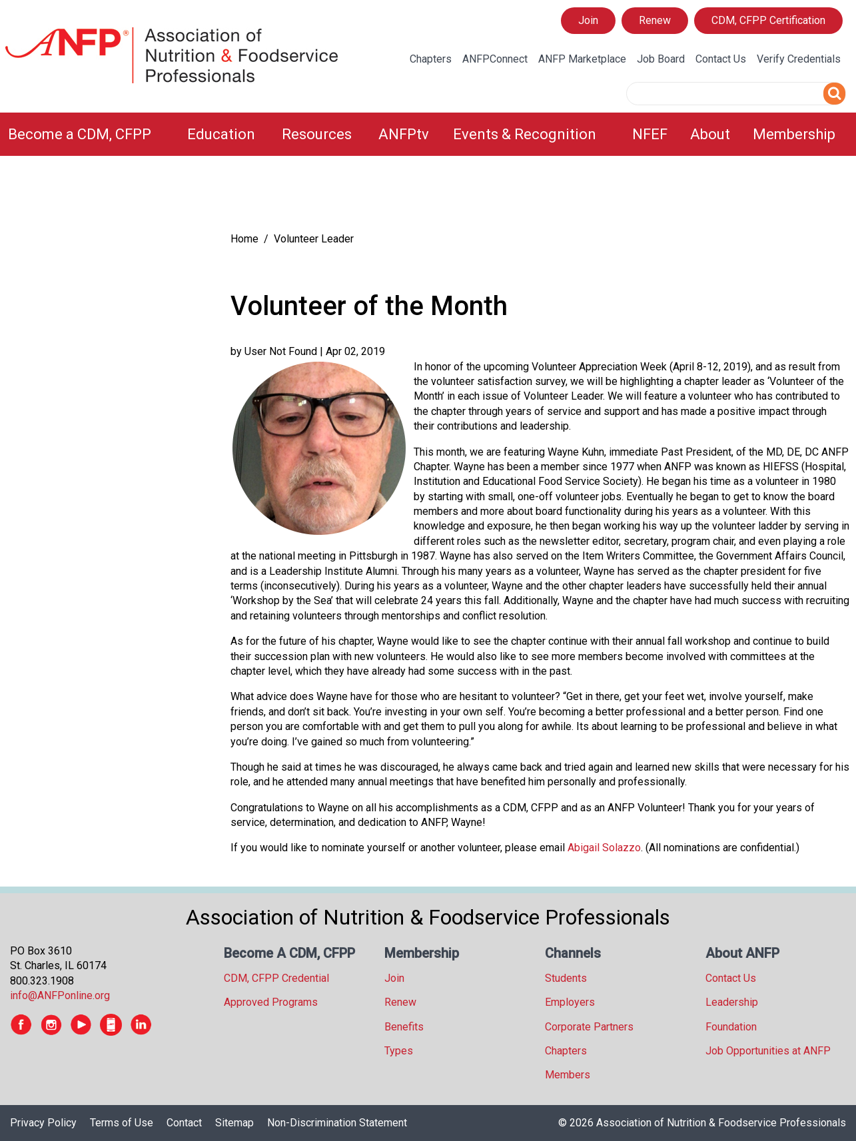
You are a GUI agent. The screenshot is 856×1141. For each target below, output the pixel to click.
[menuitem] (89, 134)
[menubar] (428, 134)
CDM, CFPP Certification (768, 20)
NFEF (649, 134)
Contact (184, 1122)
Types (398, 1050)
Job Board (661, 59)
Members (567, 1074)
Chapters (431, 59)
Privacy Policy (43, 1122)
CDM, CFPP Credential (276, 978)
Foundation (731, 1026)
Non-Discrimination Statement (337, 1122)
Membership (794, 134)
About (710, 134)
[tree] (107, 197)
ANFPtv (403, 134)
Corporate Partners (589, 1026)
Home (244, 238)
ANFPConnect (495, 59)
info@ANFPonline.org (60, 995)
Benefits (404, 1026)
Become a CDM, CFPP (79, 134)
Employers (570, 1002)
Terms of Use (121, 1122)
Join (588, 20)
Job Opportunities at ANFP (768, 1050)
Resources (317, 134)
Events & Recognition (524, 134)
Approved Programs (271, 1002)
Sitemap (234, 1122)
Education (221, 134)
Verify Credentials (799, 59)
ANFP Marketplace (582, 59)
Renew (655, 20)
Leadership (731, 1002)
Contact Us (720, 59)
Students (566, 978)
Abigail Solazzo (604, 847)
